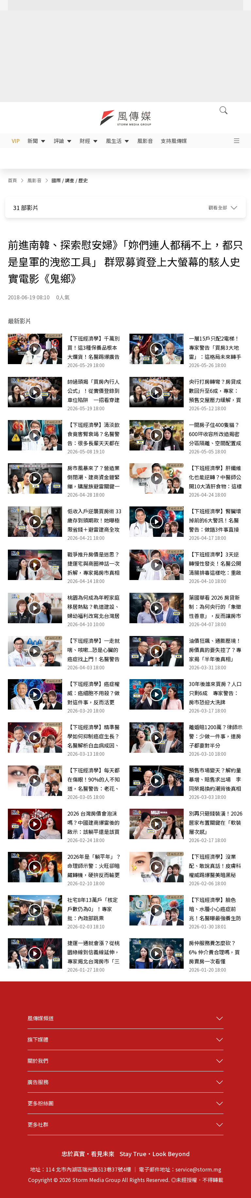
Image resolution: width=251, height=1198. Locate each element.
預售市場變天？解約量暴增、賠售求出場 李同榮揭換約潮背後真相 (215, 779)
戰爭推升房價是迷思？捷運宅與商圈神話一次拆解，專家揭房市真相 (93, 563)
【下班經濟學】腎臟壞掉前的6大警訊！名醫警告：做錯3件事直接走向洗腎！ (215, 520)
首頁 (12, 180)
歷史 (83, 180)
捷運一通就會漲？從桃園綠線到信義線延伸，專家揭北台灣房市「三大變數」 (93, 952)
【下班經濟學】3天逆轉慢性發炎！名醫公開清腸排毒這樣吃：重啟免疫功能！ (215, 563)
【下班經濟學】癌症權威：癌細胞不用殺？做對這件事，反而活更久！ (93, 693)
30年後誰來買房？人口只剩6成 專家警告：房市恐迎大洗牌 (215, 693)
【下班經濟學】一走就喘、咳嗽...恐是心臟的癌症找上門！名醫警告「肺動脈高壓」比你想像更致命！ (93, 650)
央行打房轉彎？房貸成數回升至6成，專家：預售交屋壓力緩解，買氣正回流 (215, 391)
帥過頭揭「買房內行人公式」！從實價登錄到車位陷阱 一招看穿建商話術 (93, 391)
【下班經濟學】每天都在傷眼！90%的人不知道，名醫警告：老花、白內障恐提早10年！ (93, 779)
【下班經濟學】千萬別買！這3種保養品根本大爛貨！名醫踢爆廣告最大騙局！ (93, 347)
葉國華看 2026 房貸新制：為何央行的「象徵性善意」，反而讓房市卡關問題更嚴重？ (215, 606)
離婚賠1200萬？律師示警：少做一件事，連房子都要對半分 (216, 736)
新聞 (36, 141)
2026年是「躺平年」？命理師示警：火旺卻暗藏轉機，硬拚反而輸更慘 (94, 866)
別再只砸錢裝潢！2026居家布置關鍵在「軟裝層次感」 (216, 822)
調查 (70, 180)
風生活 (117, 141)
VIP (16, 141)
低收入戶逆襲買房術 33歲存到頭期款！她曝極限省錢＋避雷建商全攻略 (94, 520)
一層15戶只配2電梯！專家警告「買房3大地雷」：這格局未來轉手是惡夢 (215, 347)
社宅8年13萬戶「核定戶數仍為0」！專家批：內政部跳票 (92, 909)
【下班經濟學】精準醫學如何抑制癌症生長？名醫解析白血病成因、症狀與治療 (93, 736)
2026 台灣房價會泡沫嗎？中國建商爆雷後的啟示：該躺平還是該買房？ (93, 822)
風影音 (145, 141)
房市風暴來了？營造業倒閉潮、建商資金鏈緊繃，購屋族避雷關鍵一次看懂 (93, 477)
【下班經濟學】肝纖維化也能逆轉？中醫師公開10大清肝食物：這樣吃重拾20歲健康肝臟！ (215, 477)
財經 (89, 141)
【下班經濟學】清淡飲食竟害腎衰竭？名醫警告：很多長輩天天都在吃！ (93, 434)
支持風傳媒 (174, 141)
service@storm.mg (198, 1169)
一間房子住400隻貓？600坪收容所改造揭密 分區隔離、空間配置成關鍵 (216, 434)
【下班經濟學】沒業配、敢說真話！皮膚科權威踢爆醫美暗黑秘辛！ (215, 866)
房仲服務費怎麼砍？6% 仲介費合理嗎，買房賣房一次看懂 (214, 952)
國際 (56, 180)
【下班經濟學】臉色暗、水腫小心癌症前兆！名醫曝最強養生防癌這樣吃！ (215, 909)
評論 (63, 141)
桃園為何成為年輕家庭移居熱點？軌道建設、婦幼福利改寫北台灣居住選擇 (93, 606)
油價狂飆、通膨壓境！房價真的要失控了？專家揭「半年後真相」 (215, 650)
